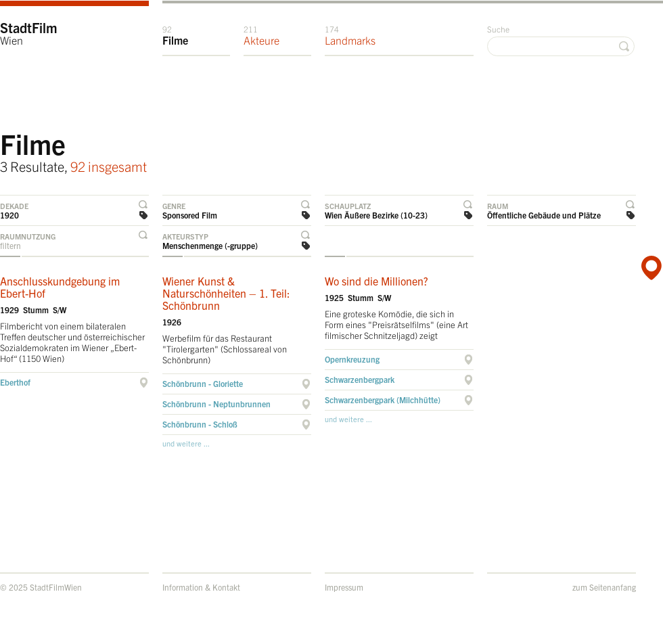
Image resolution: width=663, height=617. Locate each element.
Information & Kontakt (201, 587)
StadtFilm (29, 33)
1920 (9, 215)
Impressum (344, 587)
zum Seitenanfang (604, 587)
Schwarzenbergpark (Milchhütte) (382, 399)
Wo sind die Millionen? (376, 281)
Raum (497, 205)
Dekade (14, 205)
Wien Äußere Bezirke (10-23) (376, 215)
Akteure (261, 35)
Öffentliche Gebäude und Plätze (544, 215)
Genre (173, 205)
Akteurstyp (185, 236)
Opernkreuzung (352, 359)
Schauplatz (348, 205)
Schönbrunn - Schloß (199, 424)
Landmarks (350, 35)
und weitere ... (186, 443)
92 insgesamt (108, 166)
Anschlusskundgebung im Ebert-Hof (60, 287)
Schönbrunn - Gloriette (202, 383)
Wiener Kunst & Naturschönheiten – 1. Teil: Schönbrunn (226, 293)
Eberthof (15, 382)
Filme (175, 35)
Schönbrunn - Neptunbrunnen (216, 403)
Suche (498, 29)
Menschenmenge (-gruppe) (210, 245)
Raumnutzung (27, 236)
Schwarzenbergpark (359, 379)
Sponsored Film (189, 215)
